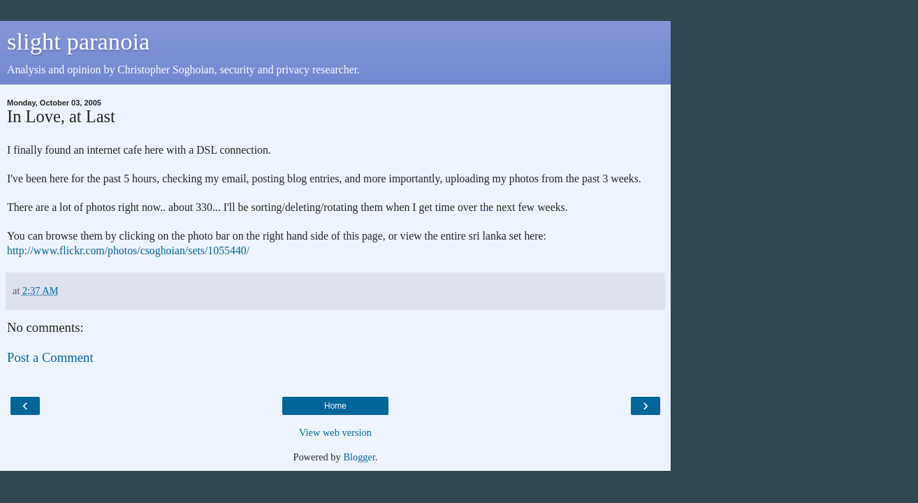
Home (335, 406)
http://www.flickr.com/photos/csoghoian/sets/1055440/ (128, 250)
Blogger (359, 456)
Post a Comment (50, 357)
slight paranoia (78, 41)
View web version (335, 432)
